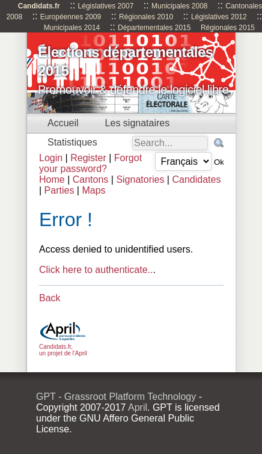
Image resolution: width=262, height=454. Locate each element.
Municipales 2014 (72, 27)
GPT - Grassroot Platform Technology (116, 396)
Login (50, 158)
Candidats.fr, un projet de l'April (63, 347)
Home (52, 179)
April (137, 407)
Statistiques (72, 142)
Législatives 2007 (106, 6)
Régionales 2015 (228, 27)
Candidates (196, 179)
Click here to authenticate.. (96, 270)
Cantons (91, 179)
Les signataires (137, 123)
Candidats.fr (39, 6)
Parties (59, 190)
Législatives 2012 (219, 17)
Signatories (140, 179)
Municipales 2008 (179, 6)
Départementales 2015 (154, 27)
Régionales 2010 (146, 17)
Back (50, 298)
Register (88, 158)
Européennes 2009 (70, 17)
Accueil (63, 123)
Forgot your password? (90, 163)
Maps (93, 190)
